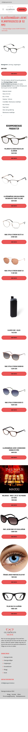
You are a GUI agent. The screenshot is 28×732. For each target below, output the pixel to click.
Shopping (22, 9)
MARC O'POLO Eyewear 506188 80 (14, 366)
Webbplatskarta (20, 696)
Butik (5, 673)
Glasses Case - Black (14, 330)
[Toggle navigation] (3, 9)
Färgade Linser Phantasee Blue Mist (14, 575)
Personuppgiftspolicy (9, 696)
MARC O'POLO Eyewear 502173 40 (14, 234)
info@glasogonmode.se (7, 2)
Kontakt (14, 694)
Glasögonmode (8, 657)
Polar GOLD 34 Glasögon (14, 606)
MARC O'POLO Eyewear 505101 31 (14, 402)
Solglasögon (7, 663)
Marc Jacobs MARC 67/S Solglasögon (14, 529)
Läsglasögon (17, 64)
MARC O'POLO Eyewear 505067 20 (14, 271)
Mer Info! (14, 73)
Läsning (10, 64)
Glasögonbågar (8, 660)
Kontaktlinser (8, 666)
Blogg (5, 669)
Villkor (19, 694)
